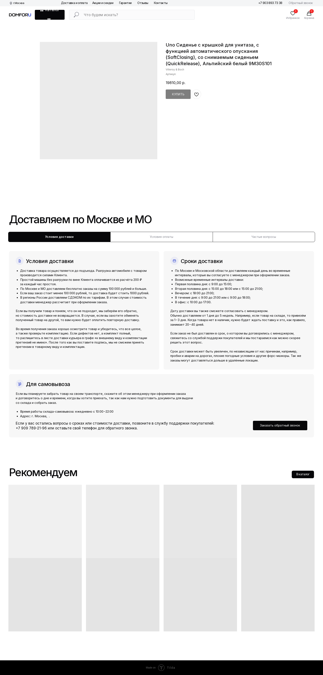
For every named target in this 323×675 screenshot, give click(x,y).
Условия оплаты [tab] (161, 236)
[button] (280, 425)
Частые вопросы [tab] (263, 236)
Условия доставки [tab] (59, 236)
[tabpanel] (161, 339)
